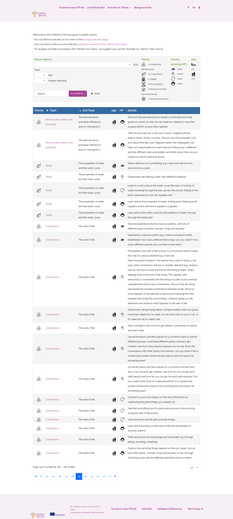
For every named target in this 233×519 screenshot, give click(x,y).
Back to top (195, 502)
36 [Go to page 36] (59, 469)
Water (49, 159)
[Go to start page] (36, 469)
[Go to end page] (115, 469)
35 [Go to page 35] (53, 469)
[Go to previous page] (41, 469)
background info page (95, 32)
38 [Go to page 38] (72, 469)
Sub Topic (86, 103)
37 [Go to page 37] (66, 469)
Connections (52, 219)
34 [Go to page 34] (46, 469)
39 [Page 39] (79, 469)
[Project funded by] (57, 501)
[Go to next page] (109, 469)
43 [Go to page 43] (104, 469)
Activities (147, 502)
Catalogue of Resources (169, 502)
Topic (51, 103)
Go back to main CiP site (124, 502)
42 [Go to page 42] (98, 469)
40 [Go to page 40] (85, 469)
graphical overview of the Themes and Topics (102, 37)
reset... (95, 87)
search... (78, 87)
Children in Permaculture (84, 500)
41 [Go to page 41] (91, 469)
